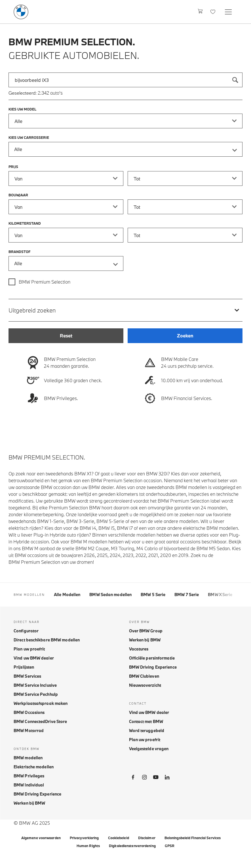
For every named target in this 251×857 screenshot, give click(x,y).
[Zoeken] (235, 80)
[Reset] (66, 335)
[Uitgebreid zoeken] (125, 310)
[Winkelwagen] (200, 12)
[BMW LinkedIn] (167, 778)
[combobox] (125, 80)
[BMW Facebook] (133, 778)
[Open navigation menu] (228, 12)
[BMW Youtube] (156, 778)
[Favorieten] (213, 12)
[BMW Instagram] (144, 778)
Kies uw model (22, 109)
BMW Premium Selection (44, 282)
